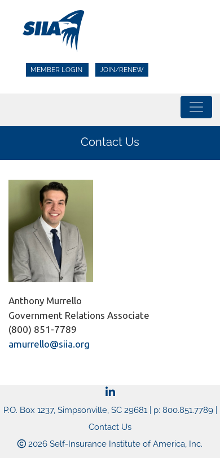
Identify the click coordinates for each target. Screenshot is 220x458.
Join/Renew (122, 70)
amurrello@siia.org (49, 344)
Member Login (57, 70)
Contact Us (110, 427)
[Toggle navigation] (196, 107)
